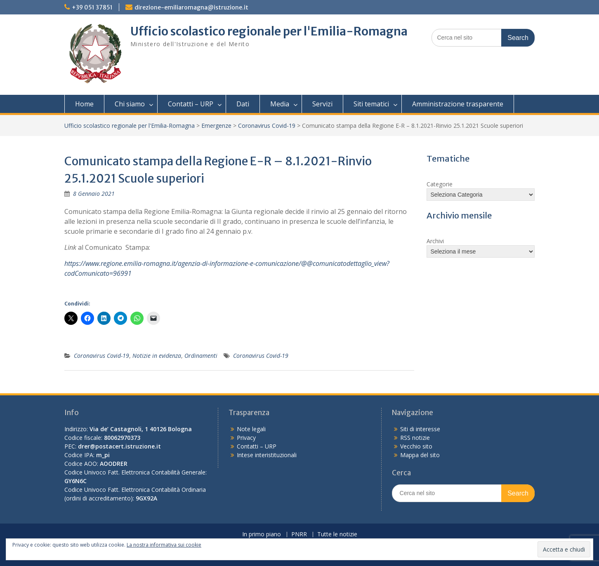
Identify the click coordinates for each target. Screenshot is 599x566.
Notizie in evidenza (156, 355)
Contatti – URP (190, 103)
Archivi (435, 241)
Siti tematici (371, 103)
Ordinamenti (200, 355)
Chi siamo (130, 103)
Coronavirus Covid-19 (266, 125)
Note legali (251, 429)
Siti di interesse (420, 429)
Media (279, 103)
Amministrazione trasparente (457, 103)
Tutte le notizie (337, 534)
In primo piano (261, 534)
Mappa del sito (420, 455)
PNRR (299, 534)
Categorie (440, 184)
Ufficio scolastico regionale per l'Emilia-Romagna (269, 31)
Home (84, 103)
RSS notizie (415, 438)
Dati (242, 103)
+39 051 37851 (92, 7)
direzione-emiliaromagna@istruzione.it (191, 7)
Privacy (246, 438)
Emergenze (216, 125)
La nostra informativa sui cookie (164, 544)
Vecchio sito (416, 446)
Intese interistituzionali (267, 455)
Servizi (322, 103)
